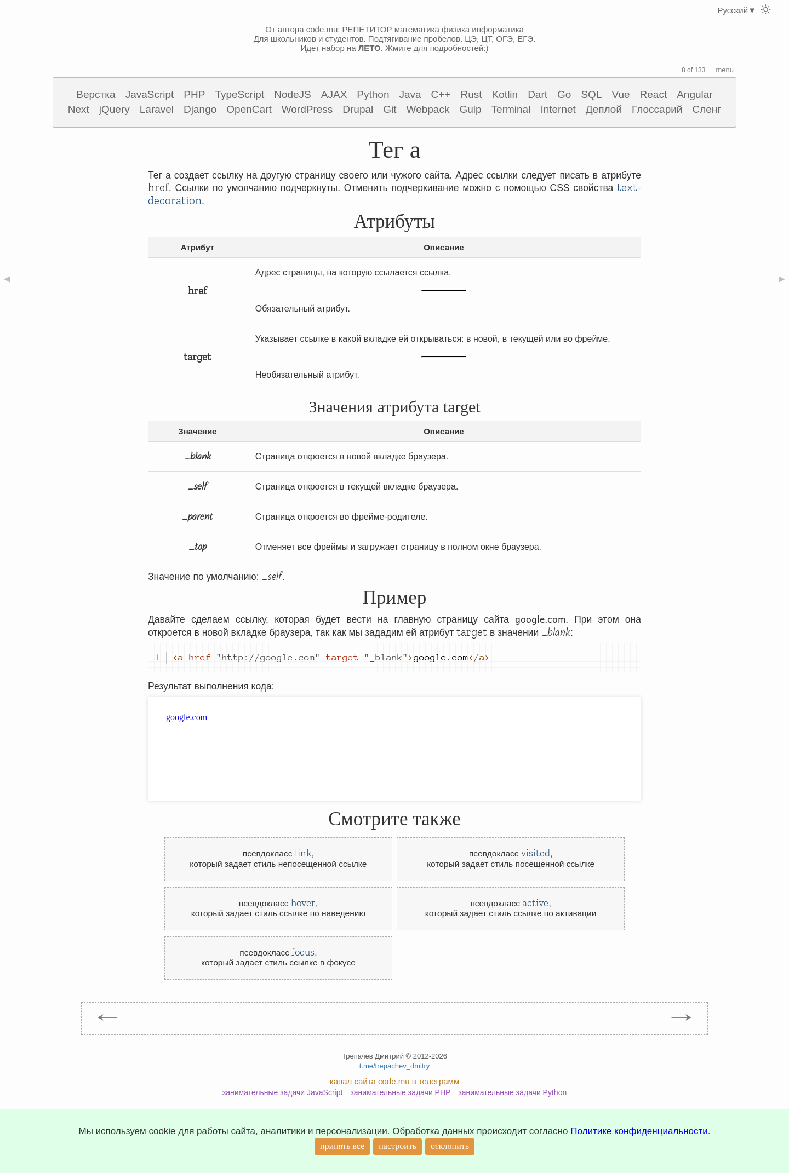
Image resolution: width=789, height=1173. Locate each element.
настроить (397, 1146)
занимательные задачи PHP (400, 1092)
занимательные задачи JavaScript (282, 1092)
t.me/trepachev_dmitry (394, 1066)
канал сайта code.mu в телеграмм (394, 1081)
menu (725, 70)
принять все (342, 1146)
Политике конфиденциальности (639, 1131)
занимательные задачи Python (512, 1092)
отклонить (450, 1146)
